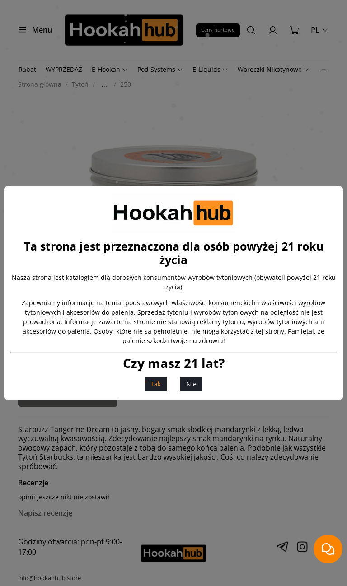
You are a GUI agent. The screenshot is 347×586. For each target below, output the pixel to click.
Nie (191, 384)
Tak (155, 384)
